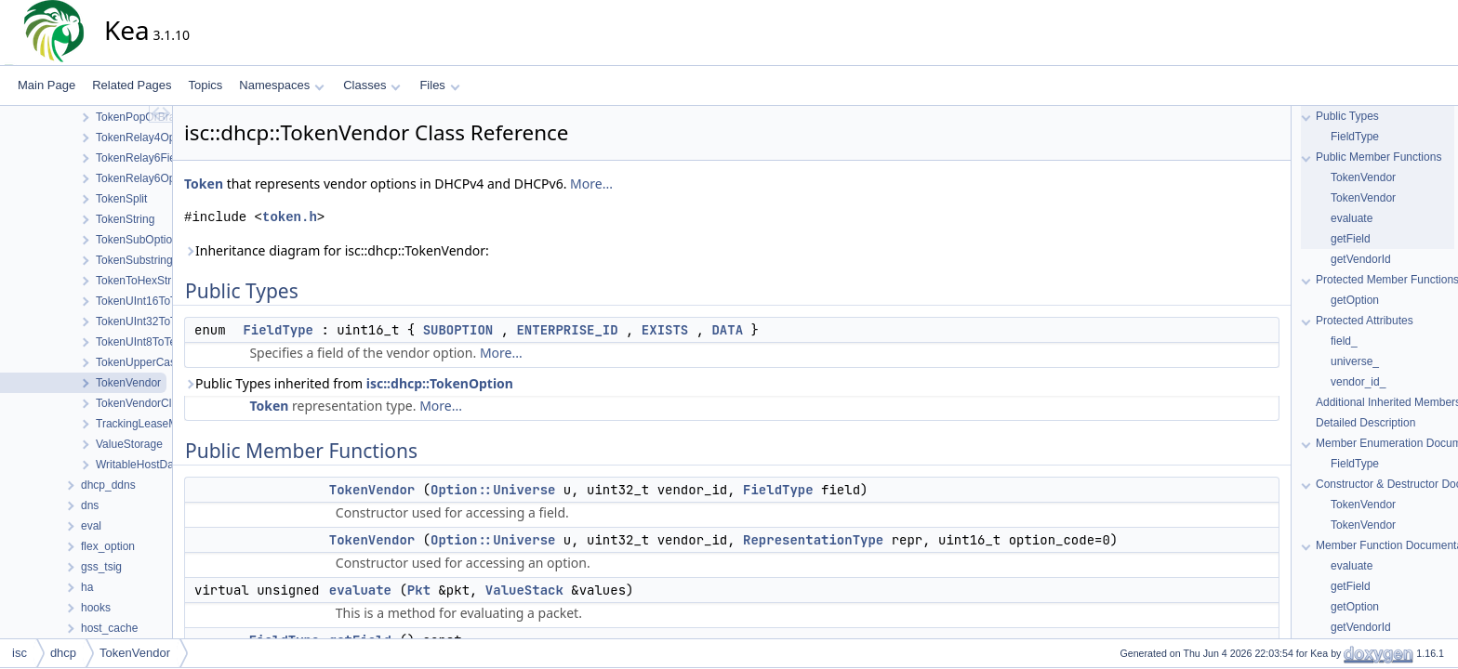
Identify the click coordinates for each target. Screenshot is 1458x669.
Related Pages (131, 85)
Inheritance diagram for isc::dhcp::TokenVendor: (336, 250)
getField (1351, 238)
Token (203, 183)
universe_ (1355, 361)
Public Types (1347, 116)
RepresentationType (813, 539)
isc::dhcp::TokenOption (439, 383)
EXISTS (665, 329)
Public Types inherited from (348, 383)
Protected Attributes (1364, 320)
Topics (205, 85)
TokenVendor (372, 489)
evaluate (360, 590)
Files (439, 85)
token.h (289, 217)
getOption (1355, 300)
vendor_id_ (1358, 381)
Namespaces (281, 85)
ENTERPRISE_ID (566, 329)
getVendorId (1361, 259)
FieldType (278, 329)
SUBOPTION (458, 329)
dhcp (63, 653)
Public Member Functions (1378, 157)
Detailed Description (1365, 422)
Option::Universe (493, 489)
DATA (727, 329)
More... (591, 183)
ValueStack (524, 590)
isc (19, 653)
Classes (372, 85)
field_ (1344, 341)
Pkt (419, 590)
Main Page (46, 85)
